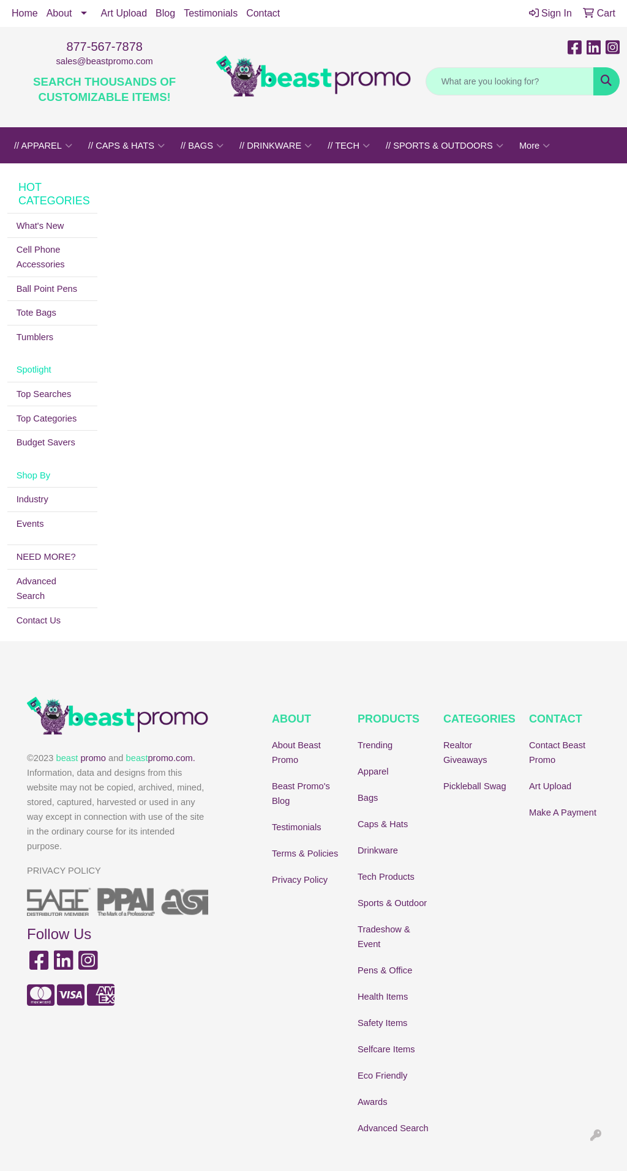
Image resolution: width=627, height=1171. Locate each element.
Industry (32, 499)
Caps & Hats (383, 824)
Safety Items (382, 1023)
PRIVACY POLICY (64, 870)
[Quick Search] (510, 81)
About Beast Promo (296, 752)
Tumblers (35, 337)
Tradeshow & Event (384, 936)
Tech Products (386, 877)
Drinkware (378, 850)
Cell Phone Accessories (41, 257)
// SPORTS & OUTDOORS (444, 145)
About (59, 13)
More (534, 145)
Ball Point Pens (47, 289)
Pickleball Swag (474, 786)
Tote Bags (36, 313)
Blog (165, 13)
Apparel (373, 771)
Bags (368, 798)
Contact (263, 13)
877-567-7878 (104, 46)
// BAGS (202, 145)
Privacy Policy (300, 880)
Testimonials (211, 13)
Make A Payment (562, 812)
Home (25, 13)
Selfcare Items (386, 1049)
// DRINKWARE (275, 145)
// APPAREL (43, 145)
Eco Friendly (382, 1075)
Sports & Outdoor (392, 903)
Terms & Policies (305, 853)
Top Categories (47, 418)
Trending (375, 745)
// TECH (349, 145)
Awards (373, 1102)
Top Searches (44, 394)
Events (30, 524)
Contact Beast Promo (557, 752)
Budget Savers (46, 442)
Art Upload (124, 13)
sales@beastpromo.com (104, 61)
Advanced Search (36, 588)
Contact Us (39, 620)
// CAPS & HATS (126, 145)
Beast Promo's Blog (301, 793)
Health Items (383, 997)
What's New (40, 226)
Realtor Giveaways (465, 752)
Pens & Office (385, 970)
